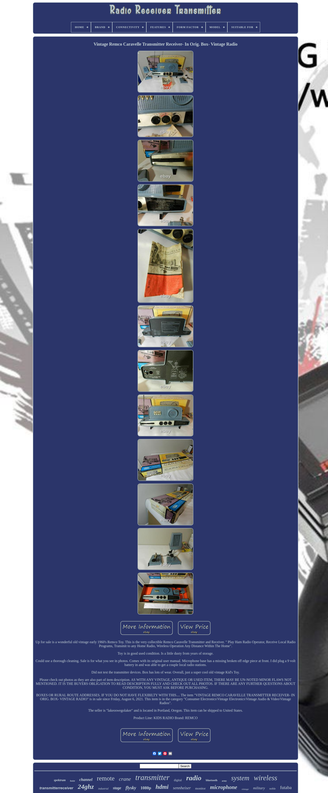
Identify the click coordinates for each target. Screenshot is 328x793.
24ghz (86, 786)
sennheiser (182, 788)
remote (106, 778)
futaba (286, 787)
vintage (245, 789)
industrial (103, 788)
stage (117, 788)
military (259, 788)
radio (193, 778)
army (224, 781)
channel (85, 779)
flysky (131, 787)
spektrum (60, 780)
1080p (146, 788)
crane (125, 779)
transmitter (152, 777)
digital (178, 780)
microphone (223, 787)
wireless (265, 778)
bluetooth (211, 780)
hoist (72, 780)
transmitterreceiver (56, 788)
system (240, 778)
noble (272, 788)
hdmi (162, 786)
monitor (200, 788)
